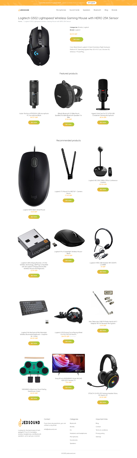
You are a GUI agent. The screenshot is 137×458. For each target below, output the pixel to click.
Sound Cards (74, 11)
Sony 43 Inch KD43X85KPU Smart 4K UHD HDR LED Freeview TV (68, 381)
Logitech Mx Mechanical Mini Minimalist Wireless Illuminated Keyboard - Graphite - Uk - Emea (34, 336)
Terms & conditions (102, 431)
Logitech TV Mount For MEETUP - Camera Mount (68, 194)
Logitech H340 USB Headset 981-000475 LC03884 (103, 265)
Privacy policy (100, 435)
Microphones (61, 11)
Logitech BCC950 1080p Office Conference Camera (103, 183)
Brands (114, 11)
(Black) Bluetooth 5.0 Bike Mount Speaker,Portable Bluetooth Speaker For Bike (68, 117)
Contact (98, 428)
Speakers (86, 11)
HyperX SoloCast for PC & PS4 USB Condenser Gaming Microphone (103, 116)
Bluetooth (97, 11)
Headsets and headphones (78, 435)
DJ (71, 431)
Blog (106, 11)
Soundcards (74, 441)
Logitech (86, 29)
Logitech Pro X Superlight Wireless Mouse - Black (68, 254)
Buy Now (77, 41)
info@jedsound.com (50, 431)
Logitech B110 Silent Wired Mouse (34, 211)
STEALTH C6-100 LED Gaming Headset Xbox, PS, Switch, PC (103, 396)
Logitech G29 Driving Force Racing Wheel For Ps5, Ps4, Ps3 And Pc (68, 335)
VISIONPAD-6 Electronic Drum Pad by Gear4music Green (34, 392)
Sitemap (98, 438)
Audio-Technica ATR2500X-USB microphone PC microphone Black (34, 116)
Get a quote (91, 2)
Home (20, 23)
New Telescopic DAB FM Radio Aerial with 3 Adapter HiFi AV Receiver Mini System (103, 324)
